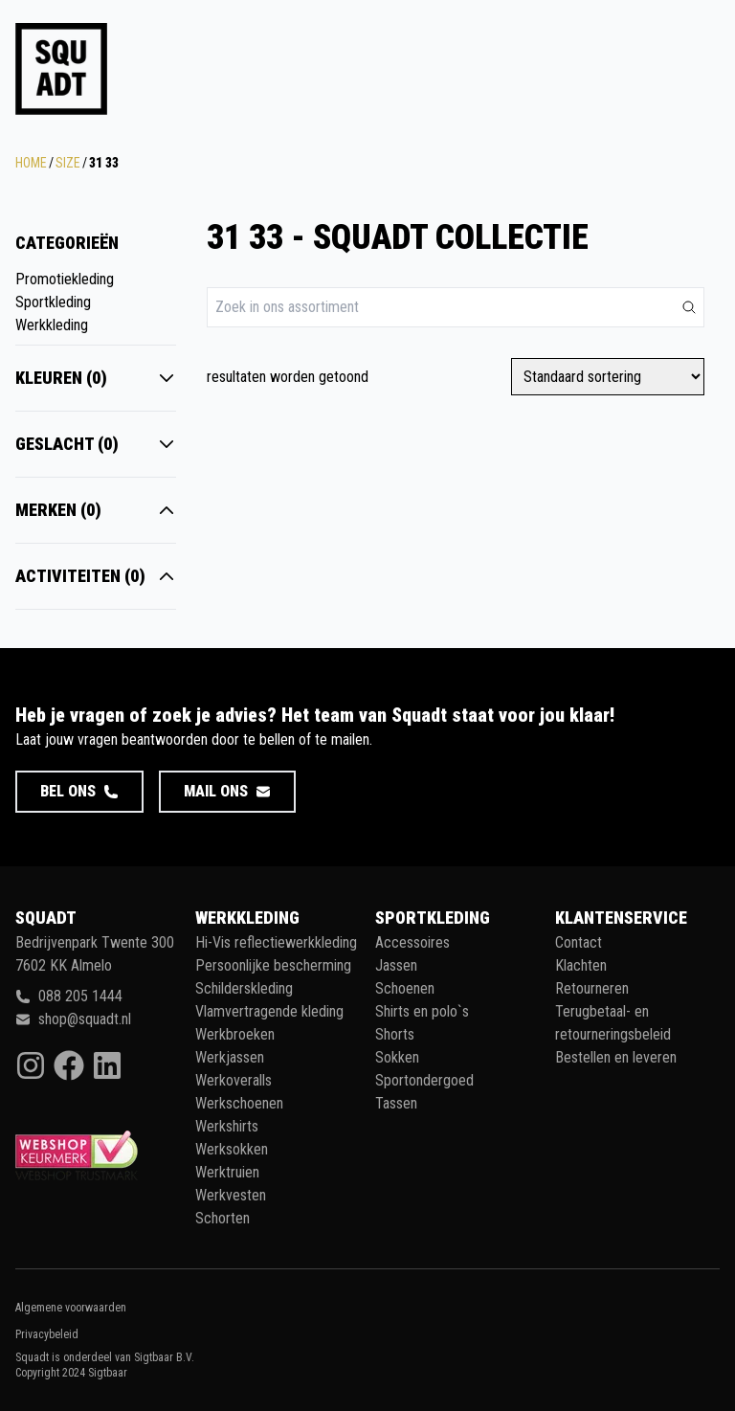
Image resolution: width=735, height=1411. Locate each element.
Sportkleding (53, 302)
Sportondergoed (424, 1080)
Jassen (396, 965)
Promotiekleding (64, 279)
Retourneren (592, 988)
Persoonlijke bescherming (273, 965)
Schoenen (404, 988)
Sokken (397, 1057)
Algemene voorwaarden (70, 1307)
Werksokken (231, 1149)
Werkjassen (229, 1057)
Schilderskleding (244, 988)
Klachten (581, 965)
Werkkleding (51, 325)
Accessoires (412, 942)
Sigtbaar (107, 1372)
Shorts (394, 1034)
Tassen (396, 1103)
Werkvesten (230, 1195)
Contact (578, 942)
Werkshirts (226, 1126)
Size (68, 162)
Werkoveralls (233, 1080)
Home (31, 162)
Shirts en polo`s (422, 1011)
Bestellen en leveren (616, 1057)
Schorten (222, 1218)
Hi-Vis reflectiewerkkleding (276, 942)
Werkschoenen (239, 1103)
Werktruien (227, 1172)
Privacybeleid (46, 1334)
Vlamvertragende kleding (269, 1011)
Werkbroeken (235, 1034)
